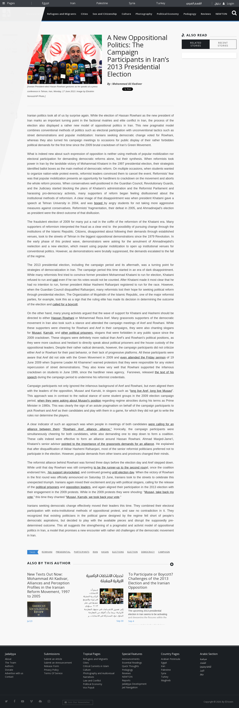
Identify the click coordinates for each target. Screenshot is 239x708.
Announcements (131, 659)
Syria (132, 3)
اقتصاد (203, 663)
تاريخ (202, 670)
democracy (148, 552)
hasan (105, 552)
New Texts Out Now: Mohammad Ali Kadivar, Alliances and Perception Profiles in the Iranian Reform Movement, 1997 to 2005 (48, 585)
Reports (126, 680)
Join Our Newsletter (77, 702)
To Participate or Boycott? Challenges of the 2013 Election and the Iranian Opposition (150, 581)
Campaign (164, 552)
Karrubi (48, 332)
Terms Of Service (53, 673)
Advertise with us (14, 673)
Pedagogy (190, 13)
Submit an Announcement (58, 662)
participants (81, 552)
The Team (10, 662)
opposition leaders (78, 487)
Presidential (63, 552)
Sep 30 (120, 620)
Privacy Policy (51, 669)
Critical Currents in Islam (96, 666)
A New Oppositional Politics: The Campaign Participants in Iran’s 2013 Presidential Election (138, 56)
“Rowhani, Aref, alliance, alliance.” (87, 429)
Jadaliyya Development (134, 683)
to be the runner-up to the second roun (120, 467)
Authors (9, 666)
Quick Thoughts (130, 666)
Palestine (102, 3)
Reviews (206, 13)
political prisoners (47, 487)
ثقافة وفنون (205, 667)
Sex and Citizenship (105, 13)
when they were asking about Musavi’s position (69, 400)
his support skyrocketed (63, 472)
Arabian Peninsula (170, 659)
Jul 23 (29, 621)
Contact (9, 676)
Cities (84, 13)
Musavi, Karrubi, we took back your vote (92, 497)
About (8, 659)
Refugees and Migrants (61, 13)
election (132, 552)
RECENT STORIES (223, 44)
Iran (72, 3)
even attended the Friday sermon (143, 357)
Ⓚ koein (229, 701)
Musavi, (37, 332)
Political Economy (168, 13)
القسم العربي (193, 3)
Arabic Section (209, 654)
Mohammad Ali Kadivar (127, 84)
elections (118, 552)
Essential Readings (132, 662)
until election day (123, 472)
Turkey (160, 3)
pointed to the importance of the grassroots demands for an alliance (108, 444)
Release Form (51, 666)
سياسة (203, 659)
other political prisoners (77, 332)
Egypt (45, 3)
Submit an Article (53, 659)
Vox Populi (88, 687)
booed (99, 203)
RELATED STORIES (195, 44)
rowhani (47, 552)
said (55, 279)
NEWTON (221, 13)
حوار (202, 674)
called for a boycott (65, 304)
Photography (144, 13)
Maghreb (166, 680)
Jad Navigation (130, 687)
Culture (126, 13)
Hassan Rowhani (62, 318)
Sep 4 (131, 621)
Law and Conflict (92, 680)
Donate (9, 669)
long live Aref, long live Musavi (151, 391)
